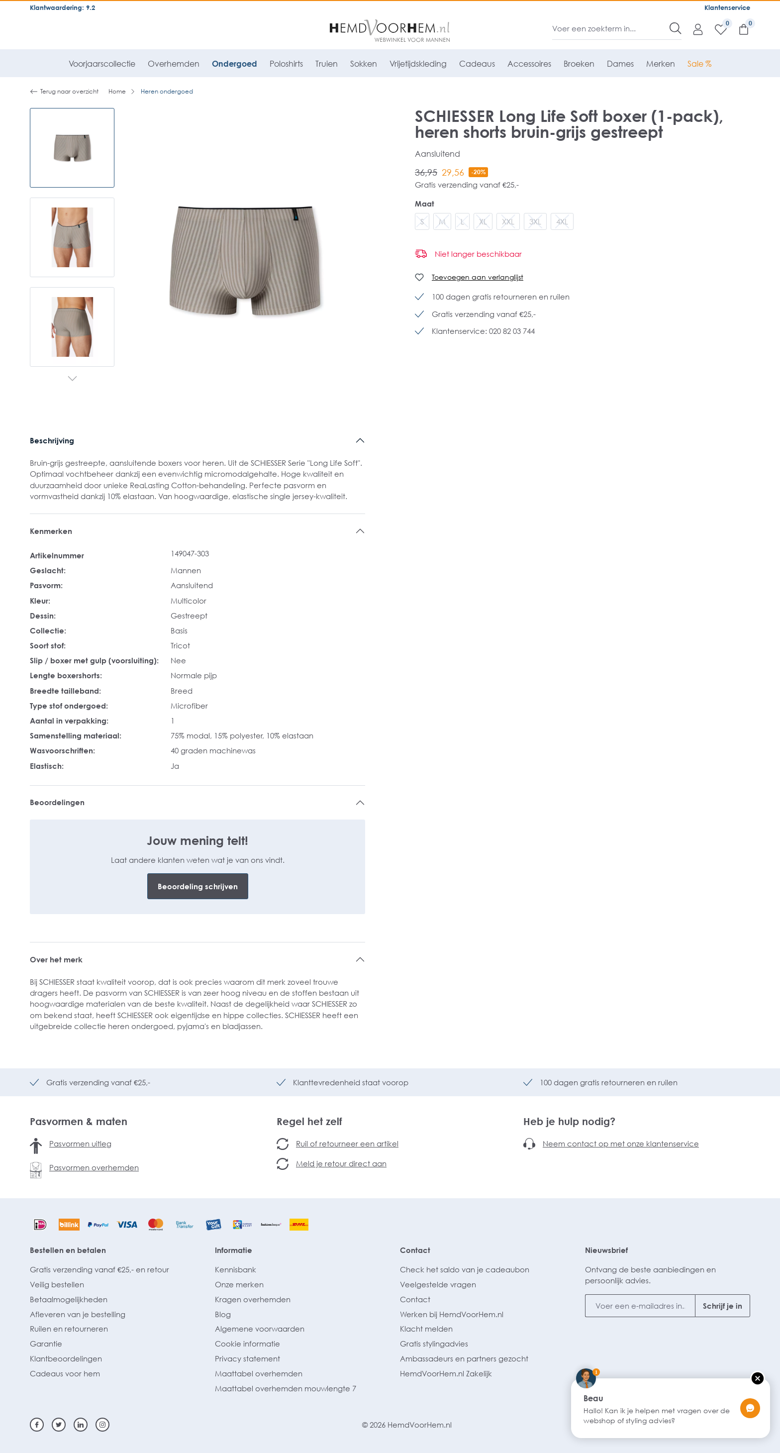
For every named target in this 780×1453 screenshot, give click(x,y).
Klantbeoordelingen (66, 1358)
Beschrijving (52, 440)
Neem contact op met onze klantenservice (621, 1143)
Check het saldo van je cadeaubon (464, 1269)
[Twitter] (59, 1425)
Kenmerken (51, 530)
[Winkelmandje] (738, 29)
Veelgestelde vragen (438, 1284)
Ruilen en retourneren (69, 1328)
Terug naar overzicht (64, 92)
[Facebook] (37, 1425)
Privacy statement (247, 1358)
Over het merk (56, 959)
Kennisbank (235, 1269)
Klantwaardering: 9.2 (62, 7)
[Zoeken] (676, 28)
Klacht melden (426, 1328)
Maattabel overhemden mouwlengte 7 (285, 1388)
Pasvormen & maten (78, 1121)
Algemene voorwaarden (259, 1328)
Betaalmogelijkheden (68, 1299)
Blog (223, 1314)
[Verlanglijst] (715, 29)
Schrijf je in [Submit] (722, 1305)
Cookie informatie (247, 1343)
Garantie (46, 1343)
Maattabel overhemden (258, 1373)
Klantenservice (727, 7)
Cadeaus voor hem (65, 1373)
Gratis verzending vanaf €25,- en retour (99, 1269)
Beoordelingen (57, 802)
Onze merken (239, 1284)
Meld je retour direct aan (341, 1163)
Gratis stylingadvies (434, 1343)
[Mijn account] (693, 29)
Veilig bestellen (57, 1284)
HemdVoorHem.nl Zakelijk (446, 1373)
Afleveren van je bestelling (77, 1314)
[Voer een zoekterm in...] (611, 28)
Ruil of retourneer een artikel (347, 1143)
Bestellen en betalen (68, 1249)
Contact (415, 1249)
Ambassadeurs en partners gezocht (464, 1358)
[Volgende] (72, 379)
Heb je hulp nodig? (569, 1121)
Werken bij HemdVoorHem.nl (451, 1314)
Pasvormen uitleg (80, 1143)
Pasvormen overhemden (94, 1167)
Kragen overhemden (253, 1299)
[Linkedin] (81, 1425)
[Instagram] (102, 1425)
